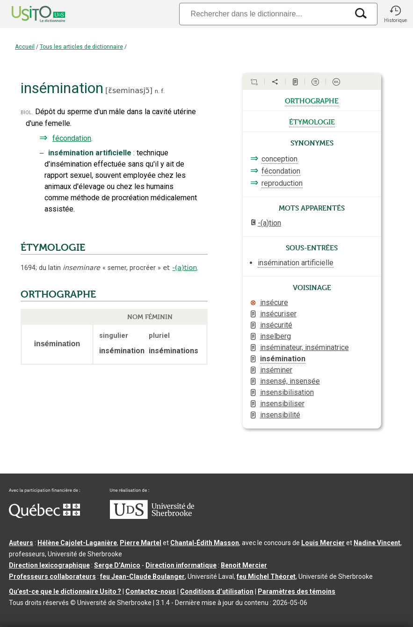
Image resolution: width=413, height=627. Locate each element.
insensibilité (280, 414)
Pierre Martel (140, 543)
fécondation (71, 138)
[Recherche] (263, 13)
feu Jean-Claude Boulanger (142, 576)
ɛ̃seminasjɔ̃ (128, 90)
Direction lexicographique (49, 565)
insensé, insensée (290, 381)
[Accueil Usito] (28, 14)
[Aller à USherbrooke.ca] (152, 516)
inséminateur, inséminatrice (304, 347)
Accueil (25, 47)
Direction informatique (181, 565)
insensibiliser (282, 403)
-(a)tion (185, 267)
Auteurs (21, 543)
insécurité (276, 325)
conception (279, 158)
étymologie (312, 121)
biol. (27, 112)
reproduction (282, 183)
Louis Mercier (323, 543)
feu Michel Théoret (266, 576)
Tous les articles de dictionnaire (81, 47)
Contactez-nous (150, 591)
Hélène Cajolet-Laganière (77, 543)
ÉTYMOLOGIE (53, 247)
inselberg (275, 336)
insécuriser (278, 313)
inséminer (276, 369)
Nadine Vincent (377, 543)
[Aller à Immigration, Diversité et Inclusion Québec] (44, 515)
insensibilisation (287, 392)
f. (163, 91)
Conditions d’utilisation (217, 591)
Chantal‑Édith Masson (204, 543)
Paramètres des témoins (296, 591)
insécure (274, 302)
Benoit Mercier (244, 565)
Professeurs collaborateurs (52, 576)
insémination (282, 358)
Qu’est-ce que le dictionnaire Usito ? (65, 591)
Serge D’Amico (117, 565)
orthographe (312, 100)
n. (157, 91)
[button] (395, 14)
